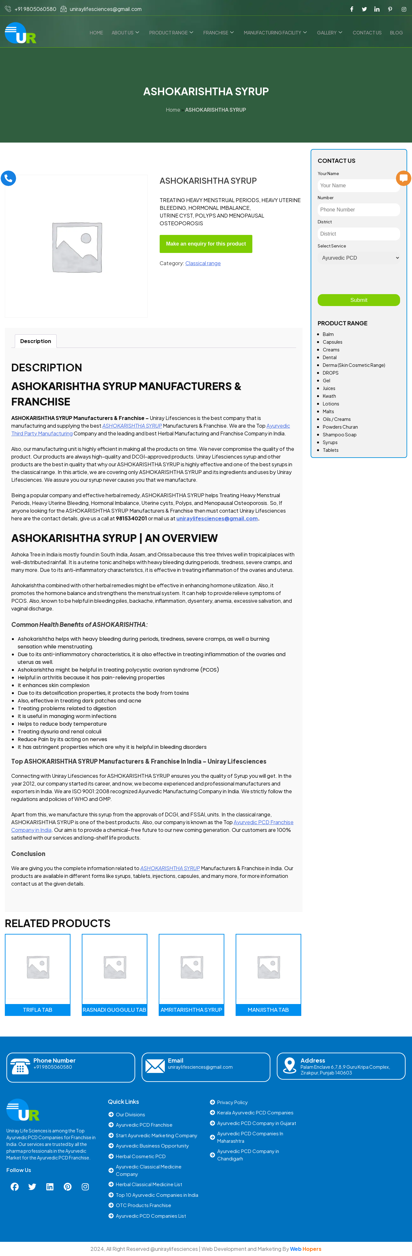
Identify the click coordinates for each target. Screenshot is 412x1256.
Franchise (222, 32)
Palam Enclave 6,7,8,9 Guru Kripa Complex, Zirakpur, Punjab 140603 (345, 1069)
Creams (331, 349)
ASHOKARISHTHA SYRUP (132, 425)
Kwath (329, 396)
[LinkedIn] (376, 9)
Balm (328, 334)
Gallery (331, 32)
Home (101, 32)
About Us (130, 32)
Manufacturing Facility (278, 32)
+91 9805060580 (52, 1067)
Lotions (331, 403)
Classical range (203, 263)
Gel (326, 380)
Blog (396, 32)
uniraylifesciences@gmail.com (200, 1067)
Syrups (330, 442)
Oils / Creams (337, 419)
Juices (329, 388)
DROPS (331, 373)
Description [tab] (35, 341)
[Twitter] (364, 9)
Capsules (332, 342)
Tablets (331, 450)
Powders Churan (340, 427)
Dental (330, 357)
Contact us (368, 32)
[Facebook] (351, 9)
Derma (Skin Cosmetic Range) (354, 365)
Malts (328, 411)
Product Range (175, 32)
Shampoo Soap (340, 434)
